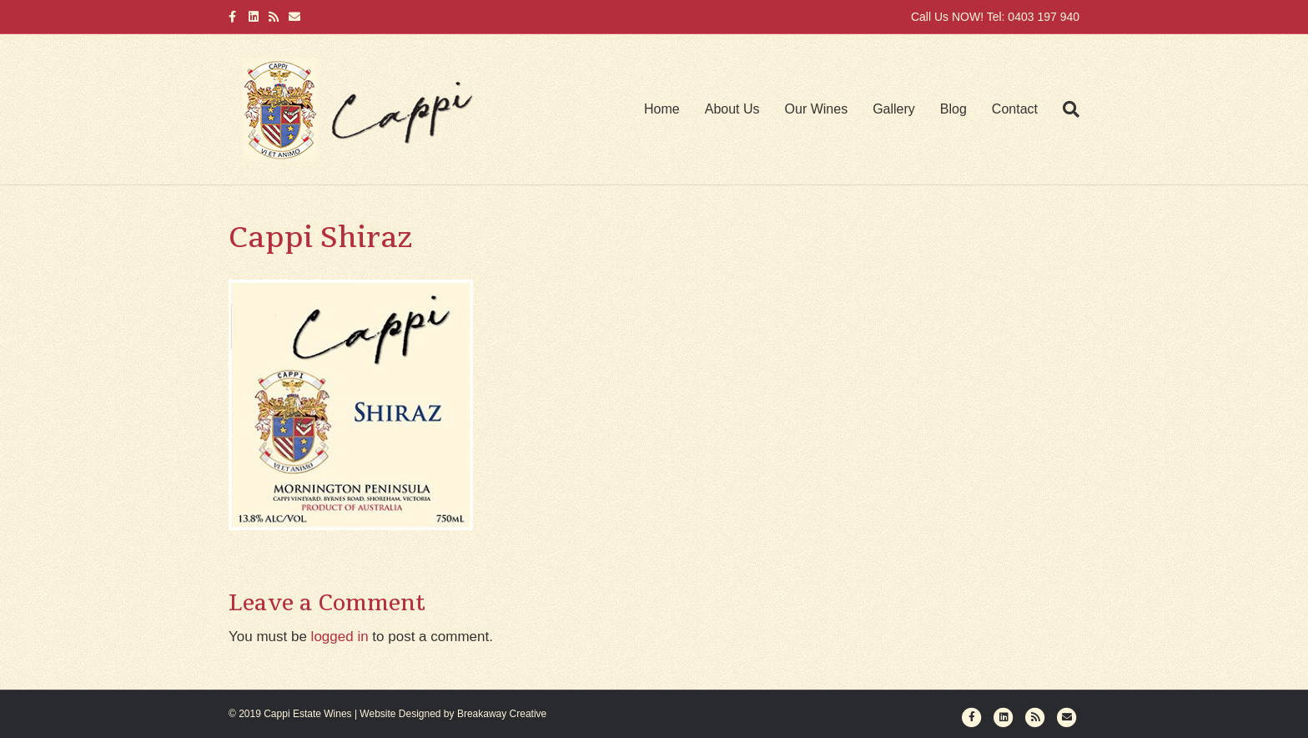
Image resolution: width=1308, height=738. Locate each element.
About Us (732, 109)
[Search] (1064, 109)
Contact (1015, 109)
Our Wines (816, 109)
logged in (340, 636)
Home (662, 109)
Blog (953, 109)
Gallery (894, 109)
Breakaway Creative (501, 714)
